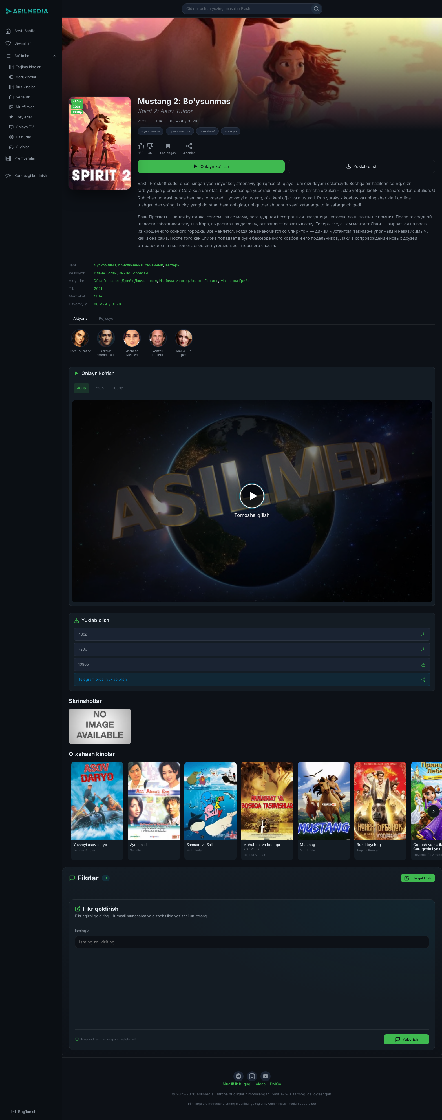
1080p (118, 388)
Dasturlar (20, 137)
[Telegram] (238, 1076)
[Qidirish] (316, 9)
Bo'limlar (31, 56)
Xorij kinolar (22, 77)
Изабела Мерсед (174, 280)
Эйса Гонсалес (107, 280)
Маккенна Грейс (234, 280)
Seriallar (19, 97)
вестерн (231, 131)
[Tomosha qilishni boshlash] (252, 501)
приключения (179, 131)
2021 (142, 121)
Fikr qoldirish (417, 878)
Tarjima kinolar (25, 67)
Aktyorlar (81, 318)
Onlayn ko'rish (211, 166)
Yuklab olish (361, 166)
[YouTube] (265, 1076)
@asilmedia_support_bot (297, 1104)
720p (99, 388)
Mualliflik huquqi (237, 1084)
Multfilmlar (21, 107)
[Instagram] (252, 1076)
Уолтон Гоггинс (204, 280)
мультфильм (150, 131)
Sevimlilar (18, 43)
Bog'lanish (23, 1111)
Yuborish (406, 1039)
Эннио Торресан (133, 273)
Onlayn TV (21, 127)
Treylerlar (20, 117)
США (158, 121)
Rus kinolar (22, 87)
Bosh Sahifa (20, 31)
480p (81, 388)
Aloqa (261, 1084)
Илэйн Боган (105, 273)
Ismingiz (82, 930)
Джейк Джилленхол (139, 280)
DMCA (275, 1084)
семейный (207, 131)
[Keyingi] (433, 811)
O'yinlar (19, 147)
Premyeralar (20, 158)
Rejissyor (107, 318)
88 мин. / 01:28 (183, 121)
